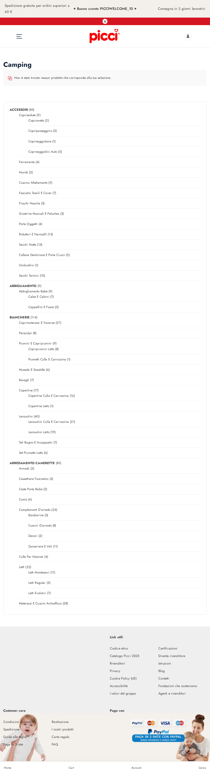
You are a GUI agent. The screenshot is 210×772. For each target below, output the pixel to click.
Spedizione (11, 728)
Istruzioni (164, 662)
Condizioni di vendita (18, 720)
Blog (161, 670)
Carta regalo (60, 736)
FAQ (55, 743)
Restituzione (60, 720)
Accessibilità (119, 685)
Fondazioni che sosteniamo (177, 685)
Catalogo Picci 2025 (125, 655)
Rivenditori (117, 662)
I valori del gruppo (123, 692)
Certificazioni (168, 648)
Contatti (163, 677)
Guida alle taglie (15, 736)
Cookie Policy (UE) (123, 677)
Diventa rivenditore (171, 655)
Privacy (115, 670)
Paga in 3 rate (13, 743)
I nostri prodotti (62, 728)
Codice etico (119, 648)
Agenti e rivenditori (172, 692)
